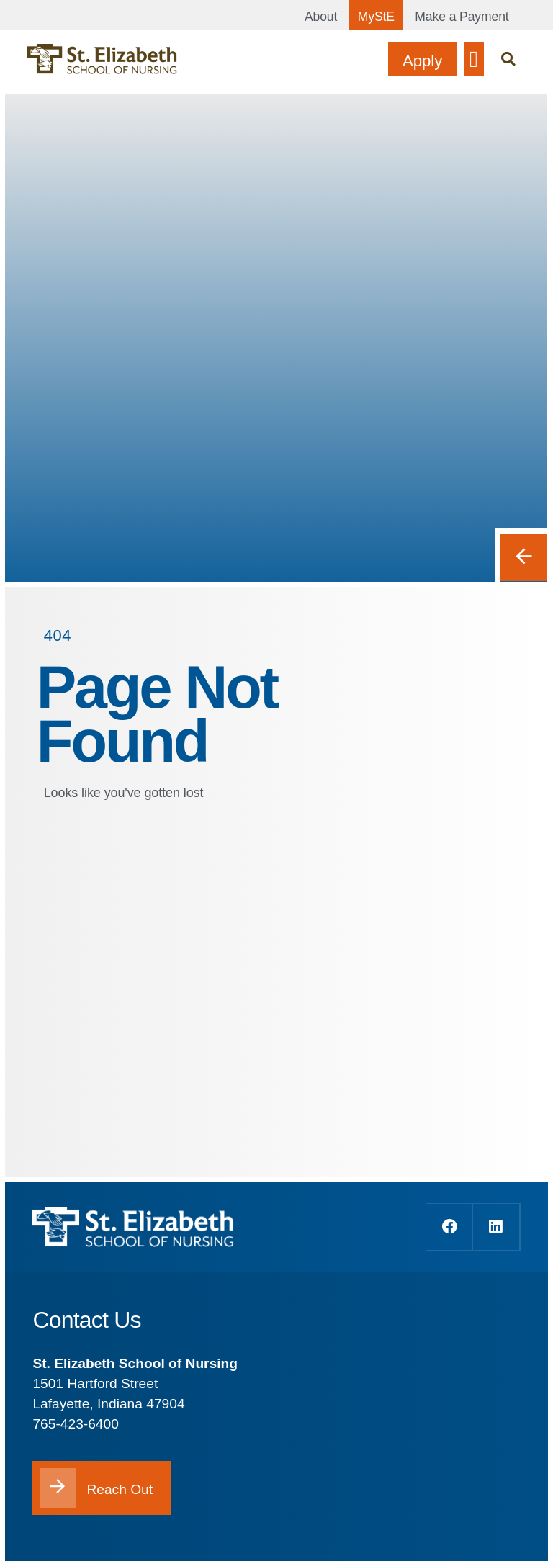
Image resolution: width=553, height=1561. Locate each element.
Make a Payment (462, 16)
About (320, 16)
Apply (422, 61)
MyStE (375, 16)
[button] (474, 59)
